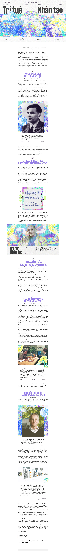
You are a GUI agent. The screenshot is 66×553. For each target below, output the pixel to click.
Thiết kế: (20, 536)
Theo (33, 549)
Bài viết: (20, 535)
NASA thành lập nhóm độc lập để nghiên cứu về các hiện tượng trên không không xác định (33, 541)
